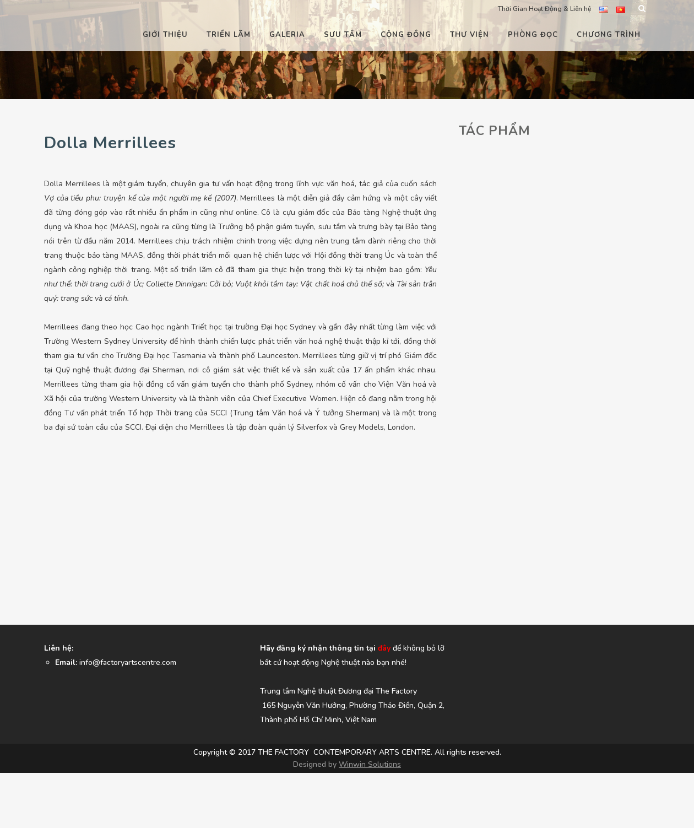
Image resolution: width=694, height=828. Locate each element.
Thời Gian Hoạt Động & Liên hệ (544, 8)
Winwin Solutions (370, 764)
